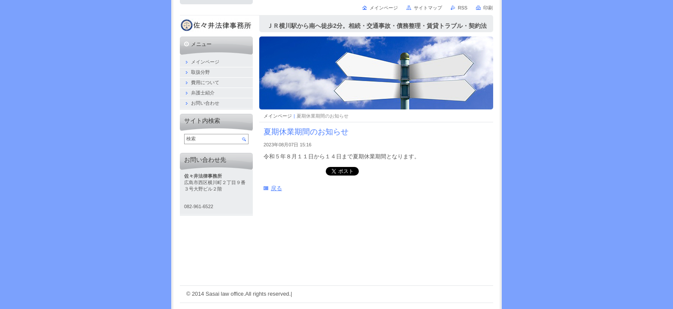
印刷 (488, 7)
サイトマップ (428, 7)
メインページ (278, 115)
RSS (462, 7)
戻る (276, 188)
